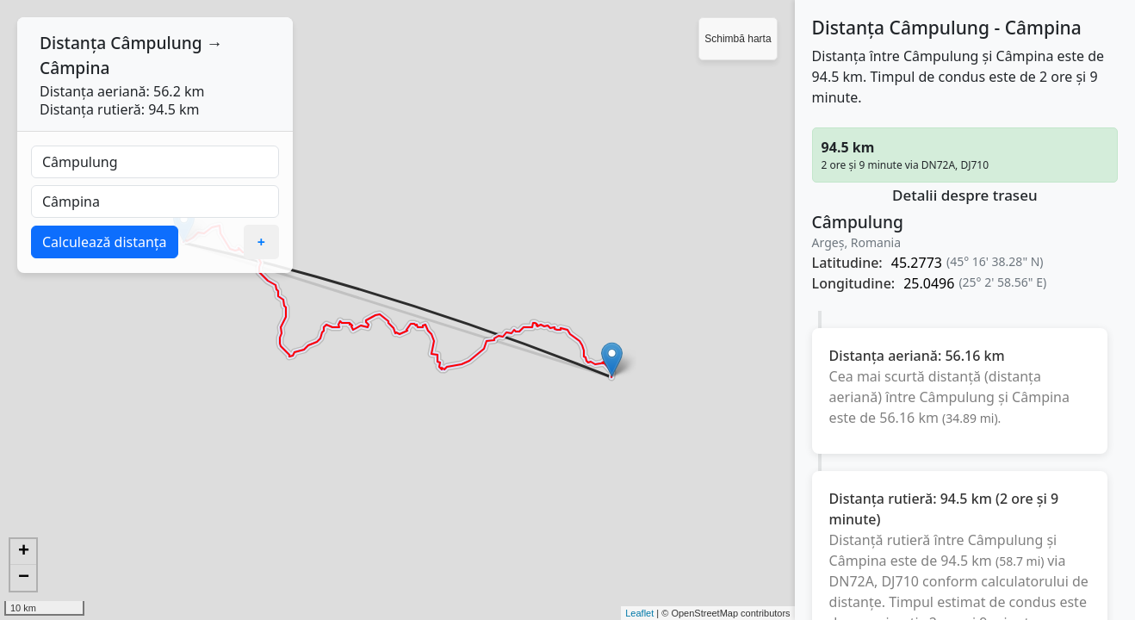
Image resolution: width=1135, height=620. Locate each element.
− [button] (23, 578)
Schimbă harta (737, 39)
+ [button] (23, 552)
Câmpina (74, 67)
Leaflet (639, 613)
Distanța (73, 42)
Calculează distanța (104, 241)
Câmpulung (156, 42)
